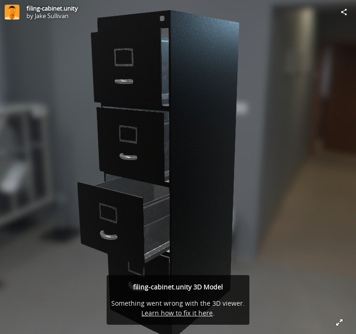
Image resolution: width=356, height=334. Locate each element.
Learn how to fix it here (177, 312)
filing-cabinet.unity (52, 8)
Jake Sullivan (52, 16)
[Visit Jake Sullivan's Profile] (12, 12)
